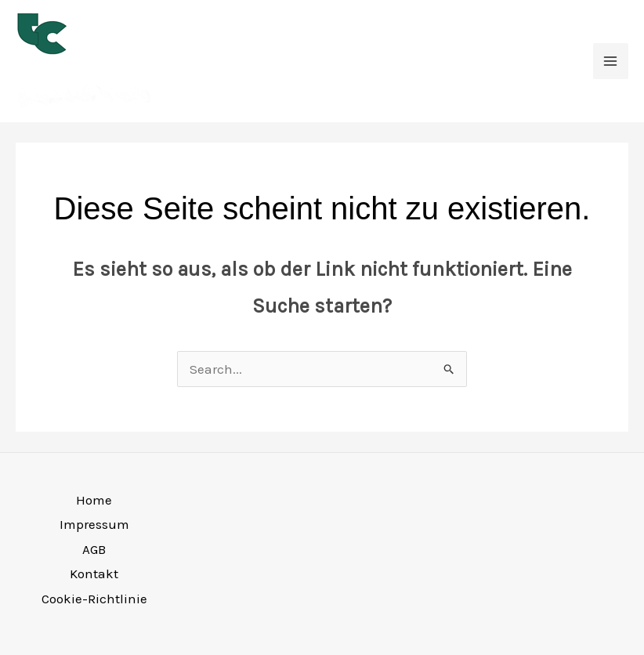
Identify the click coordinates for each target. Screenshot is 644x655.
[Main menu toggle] (611, 61)
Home (94, 500)
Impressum (94, 524)
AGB (94, 549)
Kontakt (94, 573)
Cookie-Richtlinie (94, 598)
